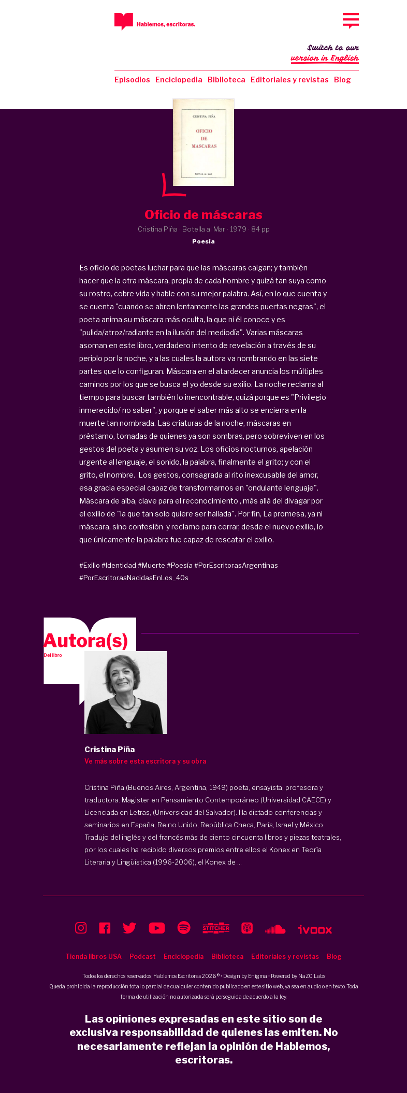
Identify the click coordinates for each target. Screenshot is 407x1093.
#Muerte (151, 565)
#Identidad (118, 565)
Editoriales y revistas (290, 79)
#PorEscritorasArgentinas (236, 565)
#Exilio (89, 565)
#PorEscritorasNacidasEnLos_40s (133, 577)
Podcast (142, 956)
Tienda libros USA (93, 956)
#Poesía (180, 565)
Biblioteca (226, 79)
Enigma (257, 976)
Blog (342, 79)
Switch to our (325, 54)
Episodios (132, 79)
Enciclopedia (178, 79)
